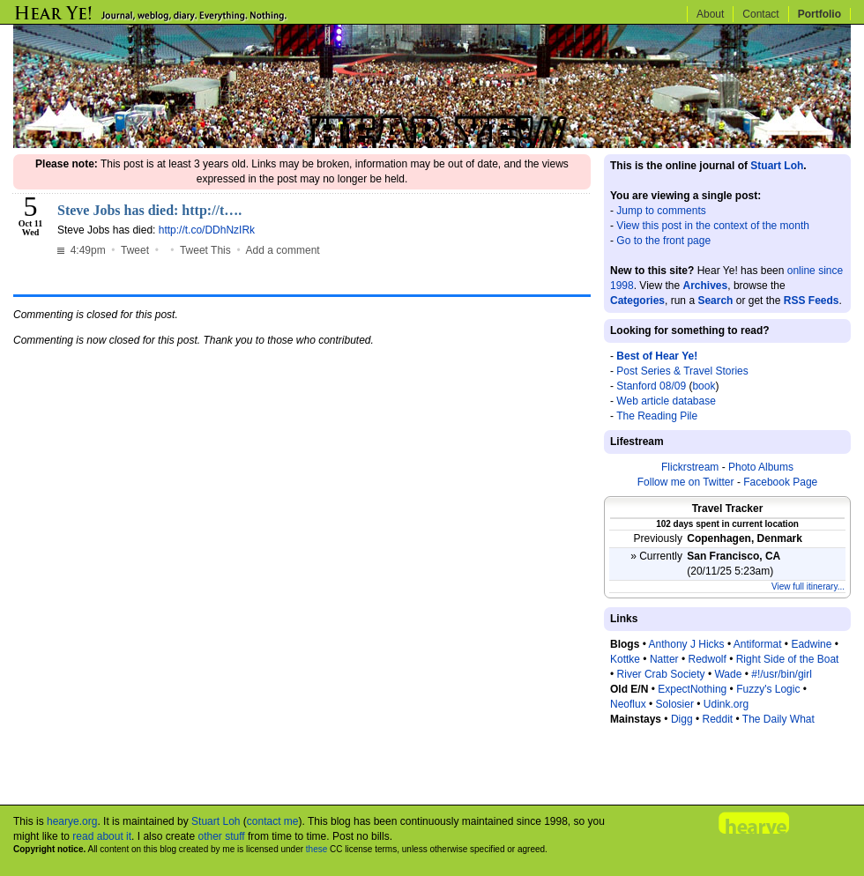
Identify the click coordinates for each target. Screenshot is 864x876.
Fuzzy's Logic (768, 689)
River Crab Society (661, 674)
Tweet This (205, 250)
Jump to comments (660, 210)
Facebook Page (780, 482)
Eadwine (811, 644)
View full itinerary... (808, 586)
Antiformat (758, 644)
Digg (682, 719)
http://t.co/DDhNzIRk (207, 230)
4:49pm (82, 250)
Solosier (675, 704)
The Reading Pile (656, 416)
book (703, 386)
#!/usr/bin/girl (781, 674)
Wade (727, 674)
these (316, 849)
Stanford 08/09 (651, 386)
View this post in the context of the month (712, 225)
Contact (760, 14)
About (710, 14)
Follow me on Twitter (685, 482)
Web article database (666, 401)
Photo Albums (760, 467)
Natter (664, 659)
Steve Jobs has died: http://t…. (149, 210)
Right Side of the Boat (787, 659)
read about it (101, 836)
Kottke (625, 659)
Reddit (717, 719)
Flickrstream (690, 467)
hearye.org (72, 821)
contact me (273, 821)
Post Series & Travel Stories (682, 371)
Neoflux (628, 704)
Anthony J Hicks (687, 644)
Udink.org (726, 704)
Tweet (135, 250)
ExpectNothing (692, 689)
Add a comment (283, 250)
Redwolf (707, 659)
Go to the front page (663, 240)
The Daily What (778, 719)
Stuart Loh (776, 166)
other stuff (220, 836)
